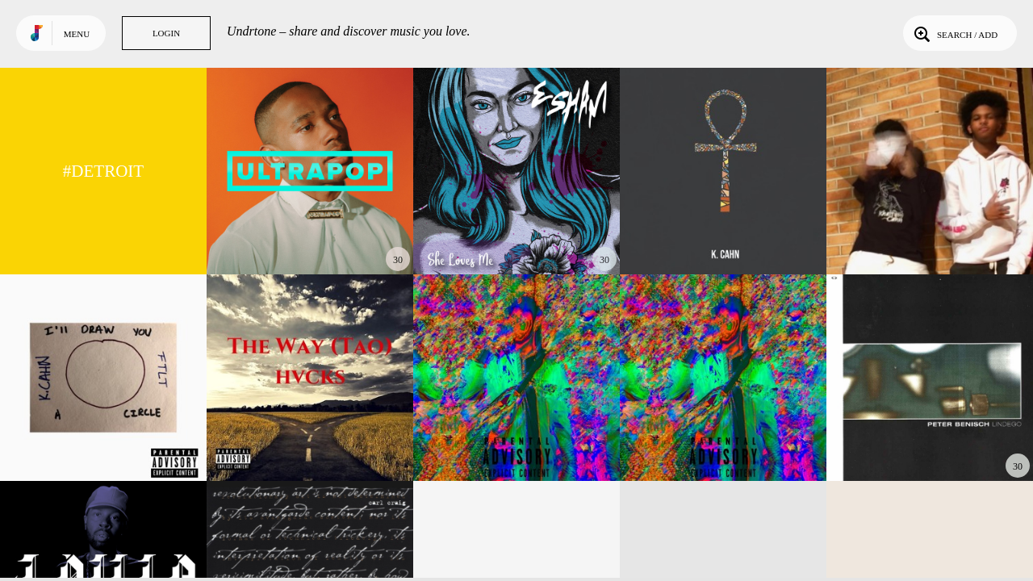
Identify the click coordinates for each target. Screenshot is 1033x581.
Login (166, 33)
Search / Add (954, 33)
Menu (77, 34)
